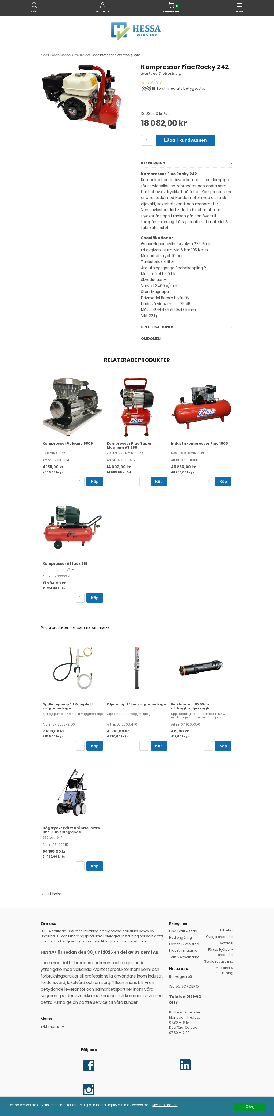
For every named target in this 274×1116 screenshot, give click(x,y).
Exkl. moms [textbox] (50, 1027)
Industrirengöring (183, 950)
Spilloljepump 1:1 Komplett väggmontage (68, 706)
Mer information (164, 1105)
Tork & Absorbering (184, 957)
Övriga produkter (219, 936)
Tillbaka (51, 894)
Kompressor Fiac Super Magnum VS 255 (129, 445)
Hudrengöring (180, 937)
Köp (94, 481)
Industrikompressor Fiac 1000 (199, 443)
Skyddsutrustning (218, 961)
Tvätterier (225, 943)
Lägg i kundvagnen (185, 140)
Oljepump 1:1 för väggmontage (136, 704)
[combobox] (53, 1027)
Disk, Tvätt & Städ (183, 931)
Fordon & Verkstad (184, 944)
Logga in (103, 11)
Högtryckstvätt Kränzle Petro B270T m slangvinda (71, 830)
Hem (45, 55)
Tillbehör (226, 930)
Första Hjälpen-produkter (220, 952)
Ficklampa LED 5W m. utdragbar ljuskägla (191, 706)
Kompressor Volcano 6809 (68, 443)
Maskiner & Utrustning (71, 55)
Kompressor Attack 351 (65, 563)
